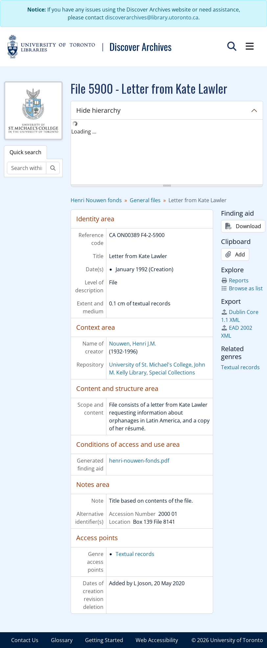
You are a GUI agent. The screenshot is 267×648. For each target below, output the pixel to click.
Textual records (135, 554)
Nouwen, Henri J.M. (132, 343)
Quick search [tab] (25, 152)
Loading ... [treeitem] (83, 131)
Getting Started (104, 640)
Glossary (62, 640)
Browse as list (242, 288)
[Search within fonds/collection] (26, 168)
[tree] (167, 152)
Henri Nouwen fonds (96, 200)
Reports (235, 280)
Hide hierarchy (98, 110)
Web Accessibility (157, 640)
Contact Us (24, 640)
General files (145, 200)
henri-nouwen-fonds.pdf (139, 460)
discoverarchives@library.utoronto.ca (151, 17)
